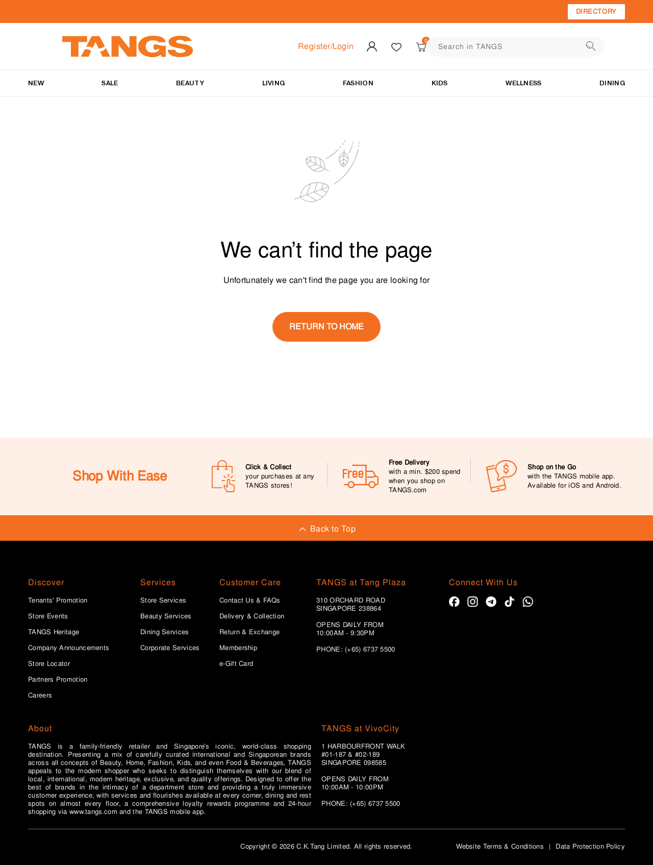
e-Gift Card (236, 664)
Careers (40, 695)
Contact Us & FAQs (249, 600)
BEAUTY (190, 83)
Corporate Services (169, 648)
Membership (238, 648)
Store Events (48, 616)
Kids (440, 83)
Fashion (358, 83)
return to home (326, 326)
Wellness (523, 83)
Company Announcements (68, 648)
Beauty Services (166, 616)
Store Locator (49, 664)
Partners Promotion (57, 680)
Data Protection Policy (590, 846)
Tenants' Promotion (57, 600)
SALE (110, 83)
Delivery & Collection (251, 616)
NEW (36, 83)
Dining (612, 83)
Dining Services (164, 632)
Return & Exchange (249, 632)
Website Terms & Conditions (500, 846)
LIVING (273, 83)
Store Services (163, 600)
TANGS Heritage (53, 632)
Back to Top (326, 528)
